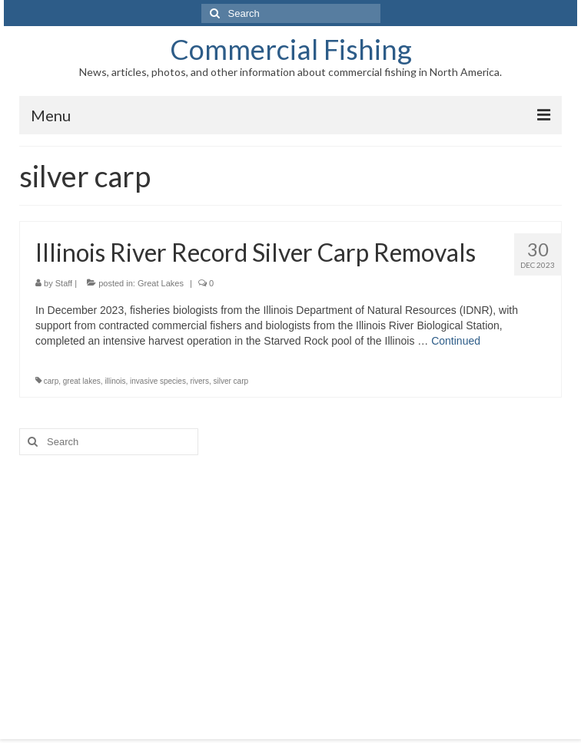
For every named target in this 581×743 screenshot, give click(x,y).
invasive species (158, 381)
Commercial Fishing (291, 49)
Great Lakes (161, 283)
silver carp (230, 381)
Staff (63, 283)
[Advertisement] (290, 585)
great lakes (82, 381)
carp (51, 381)
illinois (115, 381)
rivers (199, 381)
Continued (455, 341)
